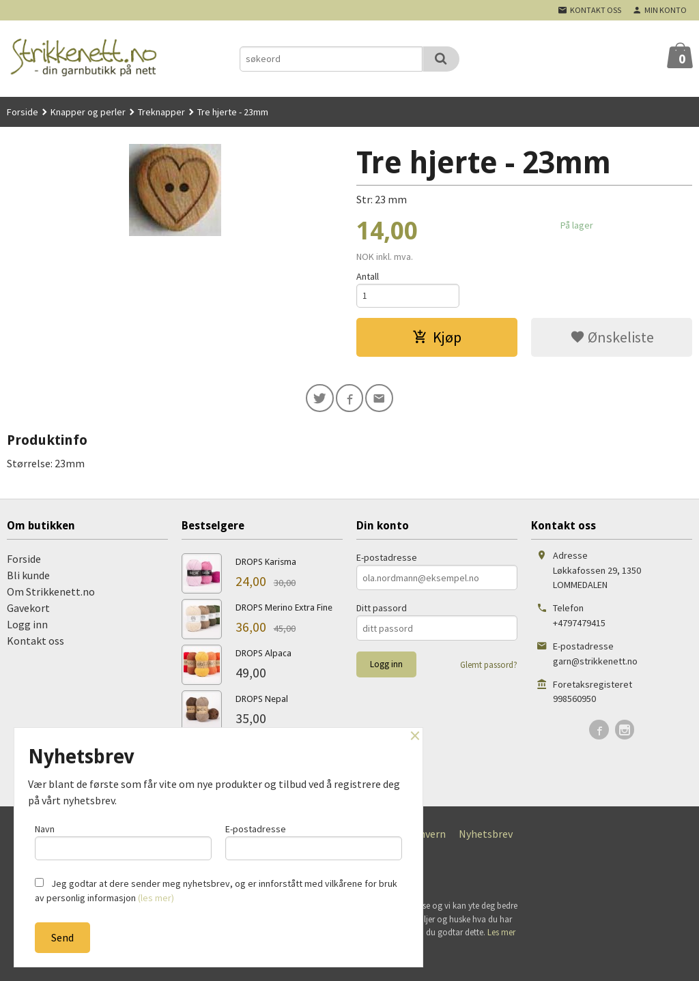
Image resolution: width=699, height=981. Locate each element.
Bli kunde (28, 579)
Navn (123, 840)
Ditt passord (381, 612)
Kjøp (436, 339)
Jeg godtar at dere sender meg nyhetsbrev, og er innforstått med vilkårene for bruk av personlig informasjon (216, 890)
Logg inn (27, 628)
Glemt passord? (488, 669)
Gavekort (28, 612)
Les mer (501, 936)
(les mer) (156, 898)
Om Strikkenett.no (51, 595)
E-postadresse (386, 561)
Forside (22, 112)
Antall (367, 276)
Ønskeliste (612, 339)
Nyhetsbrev (486, 838)
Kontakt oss (35, 644)
